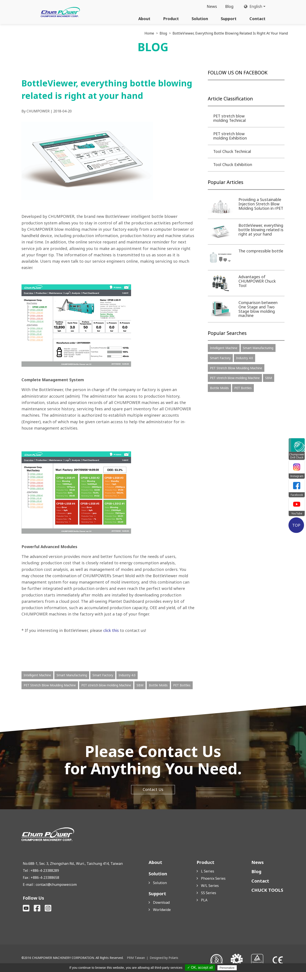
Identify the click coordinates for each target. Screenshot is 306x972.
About (144, 18)
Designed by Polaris (163, 958)
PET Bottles (181, 686)
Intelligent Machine (37, 676)
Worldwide (162, 910)
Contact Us (153, 790)
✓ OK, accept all (200, 967)
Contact (257, 18)
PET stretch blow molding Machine (106, 686)
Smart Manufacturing (72, 676)
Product (171, 18)
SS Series (208, 893)
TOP (297, 525)
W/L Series (210, 886)
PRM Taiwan (136, 958)
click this (111, 630)
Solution (200, 18)
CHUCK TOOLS (267, 891)
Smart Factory (103, 676)
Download (161, 903)
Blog (228, 6)
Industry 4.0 (127, 676)
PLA (204, 900)
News (211, 6)
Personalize (227, 967)
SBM (140, 686)
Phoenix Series (213, 879)
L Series (207, 871)
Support (229, 18)
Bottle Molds (158, 686)
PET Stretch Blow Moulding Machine (50, 686)
